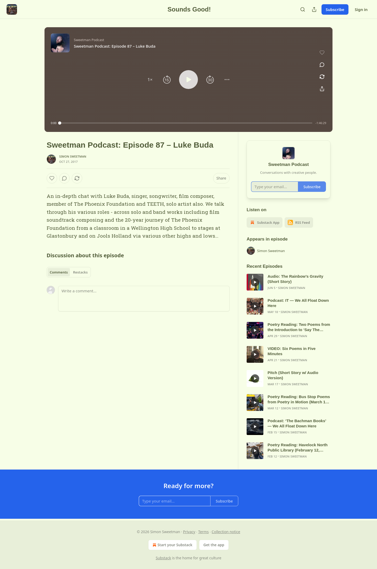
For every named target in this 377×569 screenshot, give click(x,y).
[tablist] (69, 272)
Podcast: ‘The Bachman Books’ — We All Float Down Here (297, 423)
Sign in (361, 9)
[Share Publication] (314, 9)
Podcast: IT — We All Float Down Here (298, 303)
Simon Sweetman (72, 156)
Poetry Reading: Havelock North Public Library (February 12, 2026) (298, 448)
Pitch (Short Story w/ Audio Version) (293, 375)
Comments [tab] (59, 272)
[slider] (186, 123)
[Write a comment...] (143, 298)
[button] (150, 79)
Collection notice (226, 531)
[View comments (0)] (322, 65)
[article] (288, 282)
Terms (203, 531)
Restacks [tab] (80, 272)
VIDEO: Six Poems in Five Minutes (291, 351)
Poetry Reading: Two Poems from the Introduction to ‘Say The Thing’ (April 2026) (299, 327)
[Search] (302, 9)
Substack (163, 557)
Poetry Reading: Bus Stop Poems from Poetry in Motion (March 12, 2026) (299, 399)
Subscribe (335, 9)
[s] (255, 282)
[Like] (52, 178)
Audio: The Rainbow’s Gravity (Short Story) (295, 279)
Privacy (189, 531)
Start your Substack (172, 545)
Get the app (213, 544)
